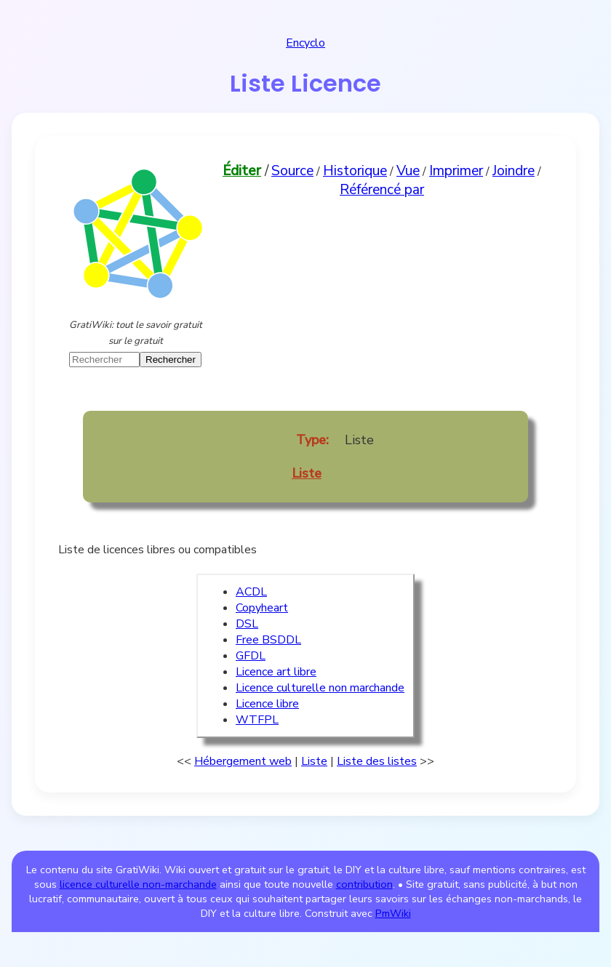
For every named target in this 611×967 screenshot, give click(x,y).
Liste (307, 473)
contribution (364, 884)
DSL (247, 624)
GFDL (250, 656)
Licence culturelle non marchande (320, 688)
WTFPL (257, 720)
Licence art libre (276, 672)
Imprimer (456, 170)
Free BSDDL (268, 640)
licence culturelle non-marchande (138, 884)
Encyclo (305, 43)
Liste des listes (377, 761)
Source (292, 170)
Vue (408, 170)
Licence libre (267, 704)
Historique (355, 170)
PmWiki (393, 913)
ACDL (251, 592)
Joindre (513, 170)
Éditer (242, 170)
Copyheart (262, 608)
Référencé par (382, 189)
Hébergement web (243, 761)
